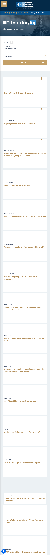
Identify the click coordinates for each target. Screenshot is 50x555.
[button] (3, 551)
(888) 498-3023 (37, 13)
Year (6, 54)
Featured (6, 42)
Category (7, 47)
